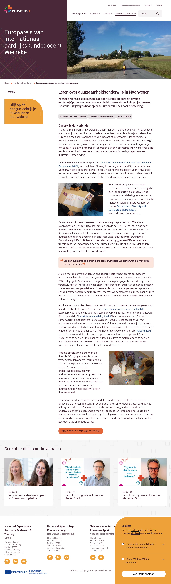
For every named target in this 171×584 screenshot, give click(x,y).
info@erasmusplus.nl (14, 551)
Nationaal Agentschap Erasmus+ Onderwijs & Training (17, 529)
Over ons (112, 5)
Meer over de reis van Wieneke (81, 430)
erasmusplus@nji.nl (56, 547)
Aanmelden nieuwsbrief (130, 5)
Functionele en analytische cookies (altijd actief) (140, 545)
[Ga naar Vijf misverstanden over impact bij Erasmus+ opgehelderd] (28, 481)
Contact (148, 5)
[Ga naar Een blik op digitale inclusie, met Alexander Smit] (142, 481)
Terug (11, 91)
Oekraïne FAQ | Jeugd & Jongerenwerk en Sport (91, 569)
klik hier (135, 533)
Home (6, 83)
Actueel (107, 13)
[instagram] (7, 561)
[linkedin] (15, 561)
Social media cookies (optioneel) (137, 560)
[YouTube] (24, 561)
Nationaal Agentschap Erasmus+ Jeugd (60, 527)
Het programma (79, 13)
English (159, 5)
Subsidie (95, 13)
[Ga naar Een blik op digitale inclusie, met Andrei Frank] (85, 481)
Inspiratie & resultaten (125, 13)
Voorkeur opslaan (143, 573)
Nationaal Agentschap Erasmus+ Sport (103, 527)
